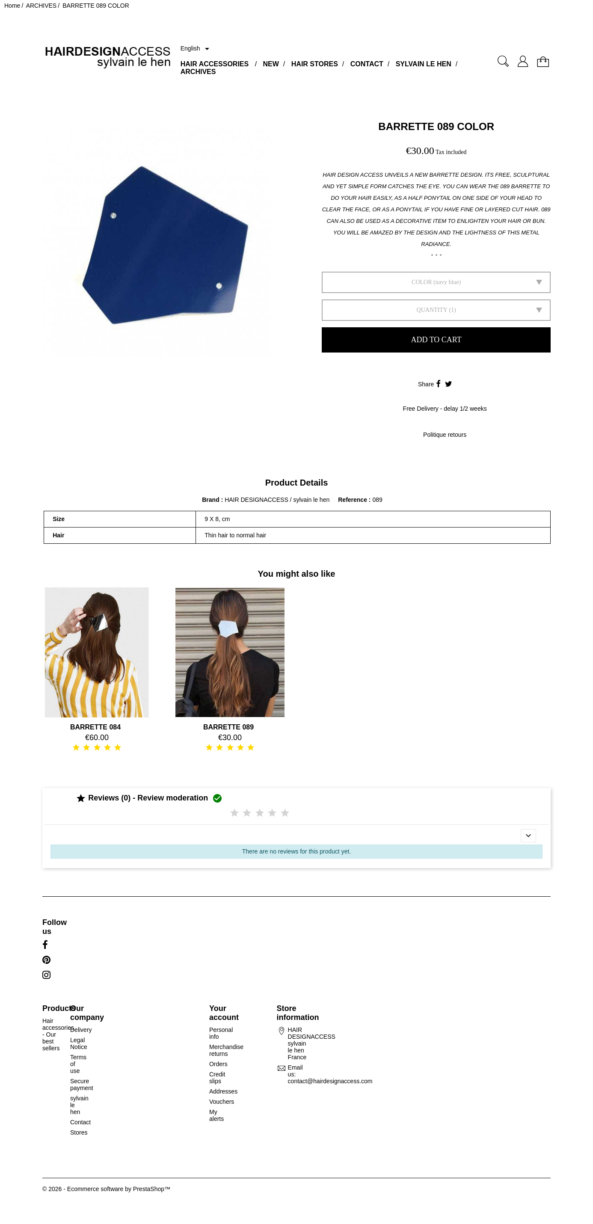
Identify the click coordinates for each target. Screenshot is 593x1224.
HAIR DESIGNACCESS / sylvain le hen (277, 499)
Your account (224, 1013)
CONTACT (366, 64)
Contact (80, 1122)
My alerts (216, 1115)
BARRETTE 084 (95, 727)
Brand (210, 499)
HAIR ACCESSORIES (215, 64)
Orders (218, 1064)
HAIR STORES (314, 64)
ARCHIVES (198, 71)
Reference (353, 499)
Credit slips (217, 1078)
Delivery (81, 1029)
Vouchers (221, 1101)
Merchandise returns (226, 1050)
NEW (271, 64)
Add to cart (436, 339)
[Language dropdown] (196, 49)
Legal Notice (78, 1043)
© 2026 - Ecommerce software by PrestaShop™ (106, 1188)
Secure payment (81, 1084)
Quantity (432, 310)
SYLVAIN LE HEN (423, 64)
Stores (78, 1132)
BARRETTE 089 (228, 727)
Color (422, 282)
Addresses (223, 1091)
